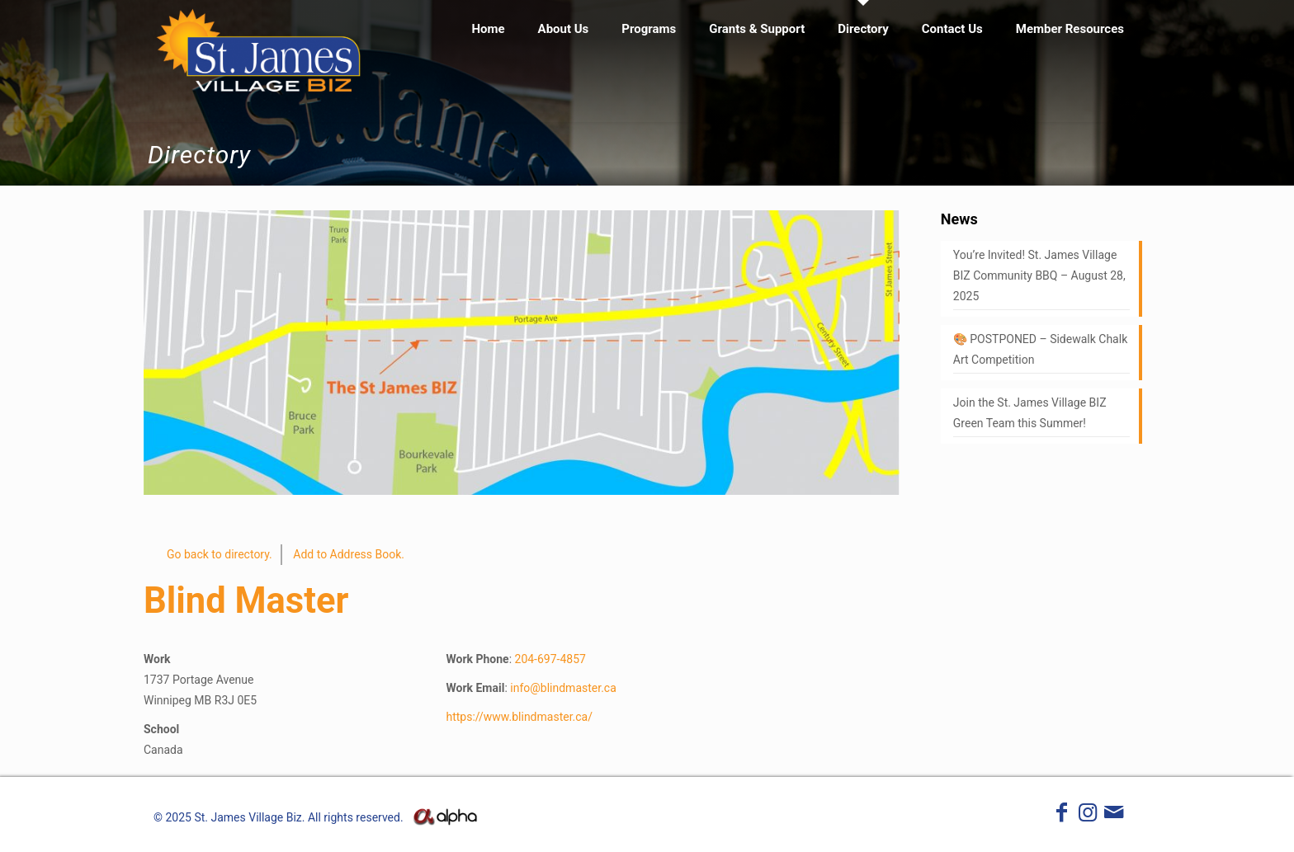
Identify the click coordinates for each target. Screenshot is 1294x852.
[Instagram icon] (1087, 815)
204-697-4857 (550, 659)
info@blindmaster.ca (563, 687)
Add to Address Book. (348, 554)
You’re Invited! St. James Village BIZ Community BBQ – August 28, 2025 (1039, 275)
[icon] (1114, 815)
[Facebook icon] (1062, 815)
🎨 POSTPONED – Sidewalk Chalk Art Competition (1040, 349)
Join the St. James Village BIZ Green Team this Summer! (1030, 413)
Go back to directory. (219, 554)
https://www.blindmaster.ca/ (519, 716)
